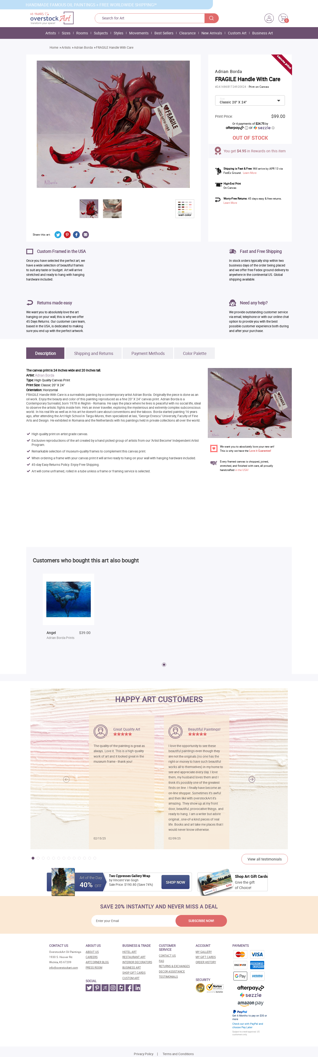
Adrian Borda (83, 47)
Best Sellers (163, 33)
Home (54, 47)
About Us (92, 952)
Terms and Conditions (178, 1054)
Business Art (262, 33)
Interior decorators (137, 962)
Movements (139, 33)
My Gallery (204, 952)
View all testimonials (265, 859)
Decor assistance (172, 971)
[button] (252, 779)
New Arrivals (211, 33)
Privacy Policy (143, 1054)
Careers (92, 957)
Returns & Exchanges (174, 966)
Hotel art (129, 952)
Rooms (82, 33)
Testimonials (168, 976)
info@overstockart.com (63, 967)
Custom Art (237, 33)
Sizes (66, 33)
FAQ (161, 961)
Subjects (101, 33)
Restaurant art (134, 957)
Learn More (249, 173)
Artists (50, 33)
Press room (94, 967)
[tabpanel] (68, 611)
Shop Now (175, 882)
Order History (206, 962)
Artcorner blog (97, 962)
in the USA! (242, 470)
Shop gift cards (134, 972)
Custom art (130, 978)
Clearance (187, 33)
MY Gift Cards (206, 957)
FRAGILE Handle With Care (114, 47)
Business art (131, 967)
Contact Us (167, 955)
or (261, 127)
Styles (118, 33)
